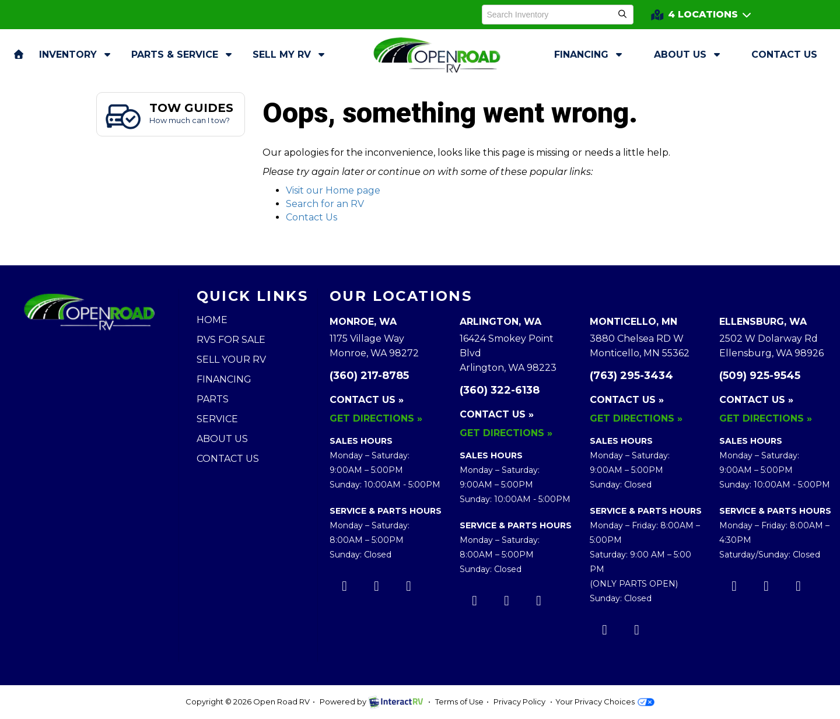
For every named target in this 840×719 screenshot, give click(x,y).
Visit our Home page (333, 190)
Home (212, 319)
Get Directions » (376, 418)
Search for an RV (325, 203)
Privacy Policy (519, 701)
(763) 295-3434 (631, 375)
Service (217, 419)
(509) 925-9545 (759, 375)
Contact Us (784, 54)
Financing (589, 54)
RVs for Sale (231, 339)
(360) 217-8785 (369, 375)
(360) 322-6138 (500, 390)
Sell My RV (290, 54)
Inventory (76, 54)
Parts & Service (183, 54)
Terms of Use (459, 701)
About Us (688, 54)
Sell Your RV (231, 359)
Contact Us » (367, 399)
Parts (213, 399)
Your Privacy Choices (604, 701)
